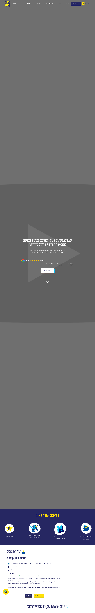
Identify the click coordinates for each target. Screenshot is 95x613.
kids (60, 3)
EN (89, 3)
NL (86, 3)
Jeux (28, 3)
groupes (37, 3)
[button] (28, 3)
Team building (49, 3)
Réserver (75, 3)
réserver (47, 271)
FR (83, 3)
